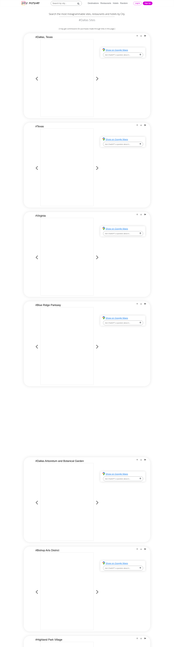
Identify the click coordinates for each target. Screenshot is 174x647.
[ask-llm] (140, 55)
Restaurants (105, 3)
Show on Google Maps (117, 50)
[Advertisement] (87, 408)
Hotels (116, 3)
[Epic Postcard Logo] (31, 3)
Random (124, 3)
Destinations (93, 3)
